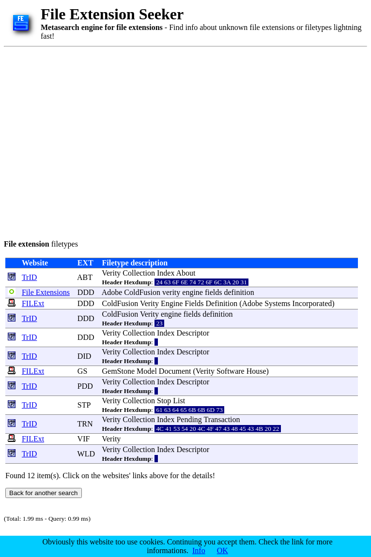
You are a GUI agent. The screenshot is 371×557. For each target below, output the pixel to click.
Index (165, 273)
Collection (139, 273)
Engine (172, 303)
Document (175, 371)
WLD (86, 454)
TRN (85, 424)
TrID (29, 277)
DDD (85, 292)
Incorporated (312, 303)
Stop (164, 400)
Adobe (112, 292)
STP (84, 405)
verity (171, 292)
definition (239, 292)
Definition (221, 303)
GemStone (118, 371)
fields (213, 292)
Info (198, 550)
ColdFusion (142, 292)
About (186, 273)
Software (230, 371)
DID (84, 356)
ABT (85, 277)
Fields (194, 303)
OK (222, 550)
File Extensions (46, 292)
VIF (83, 439)
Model (147, 371)
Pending (188, 419)
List (179, 400)
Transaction (222, 419)
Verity (111, 273)
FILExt (33, 303)
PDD (85, 386)
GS (82, 371)
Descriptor (192, 333)
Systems (277, 303)
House (256, 371)
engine (192, 292)
